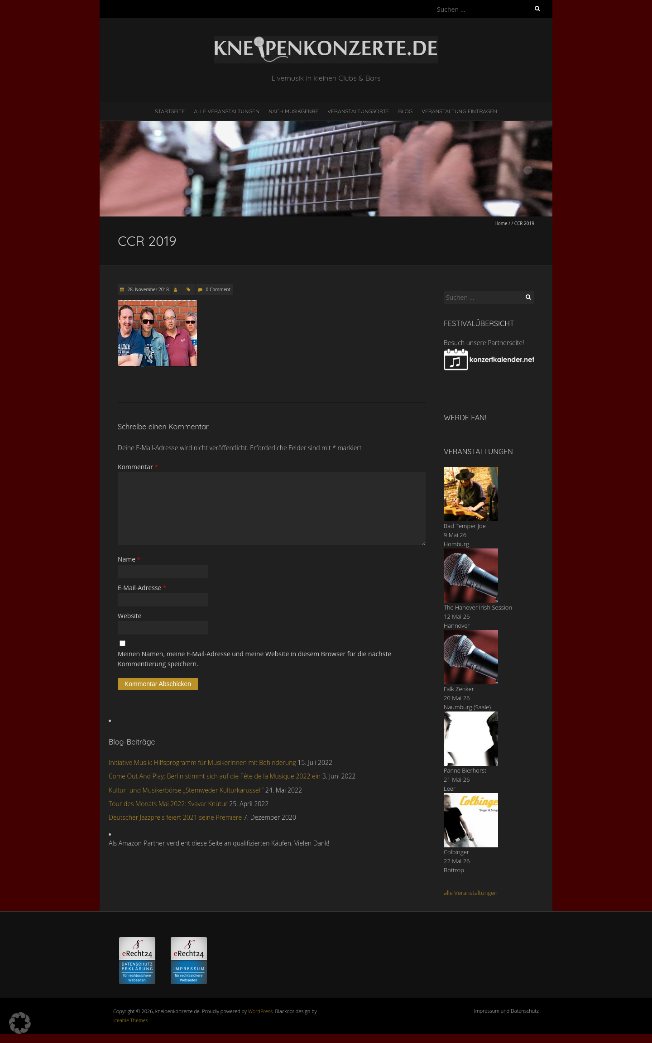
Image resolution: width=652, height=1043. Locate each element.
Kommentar (138, 466)
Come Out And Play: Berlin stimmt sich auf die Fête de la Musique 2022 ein (215, 776)
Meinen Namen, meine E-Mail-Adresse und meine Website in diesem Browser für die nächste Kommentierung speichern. (254, 658)
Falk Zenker (459, 689)
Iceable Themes (130, 1020)
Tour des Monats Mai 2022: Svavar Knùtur (168, 803)
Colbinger (456, 852)
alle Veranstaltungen (471, 893)
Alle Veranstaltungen (226, 111)
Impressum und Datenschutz (506, 1010)
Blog (405, 111)
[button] (20, 1023)
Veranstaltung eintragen (459, 111)
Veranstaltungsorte (358, 111)
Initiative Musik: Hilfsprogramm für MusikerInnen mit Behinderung (202, 762)
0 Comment (218, 289)
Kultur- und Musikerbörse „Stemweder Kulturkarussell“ (186, 790)
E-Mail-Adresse (142, 587)
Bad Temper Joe (465, 526)
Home (500, 223)
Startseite (170, 111)
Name (129, 559)
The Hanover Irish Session (478, 607)
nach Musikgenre (293, 111)
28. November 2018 (147, 289)
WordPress (260, 1011)
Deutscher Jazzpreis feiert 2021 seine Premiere (175, 817)
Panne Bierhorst (465, 770)
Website (129, 615)
